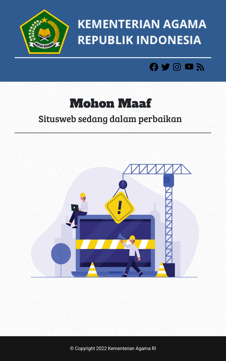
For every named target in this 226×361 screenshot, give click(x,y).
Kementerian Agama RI (132, 348)
